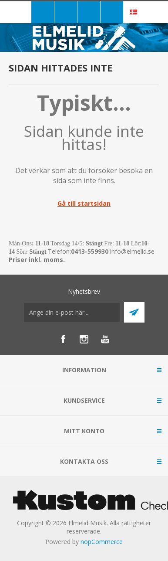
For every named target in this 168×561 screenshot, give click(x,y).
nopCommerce (102, 541)
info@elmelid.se (132, 251)
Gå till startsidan (84, 203)
